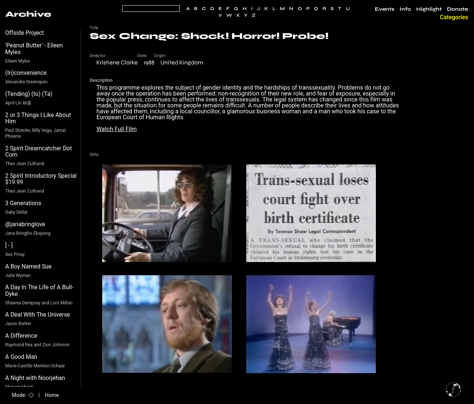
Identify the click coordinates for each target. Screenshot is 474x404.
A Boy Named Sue (28, 266)
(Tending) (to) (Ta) (28, 94)
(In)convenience (26, 73)
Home (52, 395)
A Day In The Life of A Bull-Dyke (39, 290)
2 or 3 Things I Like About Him (38, 118)
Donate (457, 9)
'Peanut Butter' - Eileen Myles (34, 48)
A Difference (21, 336)
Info (405, 9)
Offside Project (24, 33)
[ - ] (9, 245)
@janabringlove (25, 224)
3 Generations (23, 203)
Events (384, 9)
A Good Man (21, 357)
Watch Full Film (116, 129)
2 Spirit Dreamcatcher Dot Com (38, 151)
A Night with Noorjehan (35, 378)
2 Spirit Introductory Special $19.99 (41, 179)
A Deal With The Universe (37, 314)
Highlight (429, 9)
